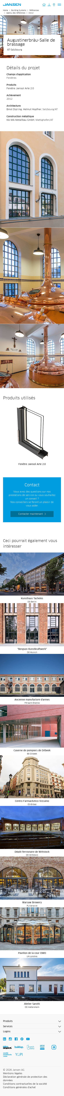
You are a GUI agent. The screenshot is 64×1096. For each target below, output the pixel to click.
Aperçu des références (15, 13)
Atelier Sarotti (32, 1004)
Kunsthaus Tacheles (32, 598)
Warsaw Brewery (32, 902)
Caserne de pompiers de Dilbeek (32, 750)
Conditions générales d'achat (19, 1087)
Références (34, 10)
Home (5, 10)
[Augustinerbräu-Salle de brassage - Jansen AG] (32, 133)
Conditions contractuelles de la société (25, 1084)
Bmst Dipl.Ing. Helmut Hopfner (24, 109)
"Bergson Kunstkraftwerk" (32, 649)
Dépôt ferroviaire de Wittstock (32, 852)
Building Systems (18, 10)
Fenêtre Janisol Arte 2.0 (20, 88)
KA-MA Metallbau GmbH (20, 120)
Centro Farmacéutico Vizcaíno (32, 801)
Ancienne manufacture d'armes (32, 700)
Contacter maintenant (30, 514)
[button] (32, 1021)
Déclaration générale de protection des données (25, 1079)
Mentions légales (12, 1073)
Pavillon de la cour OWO (32, 953)
